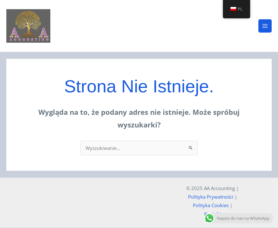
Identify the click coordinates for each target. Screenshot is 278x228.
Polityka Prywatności (210, 197)
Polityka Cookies (211, 205)
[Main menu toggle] (265, 26)
